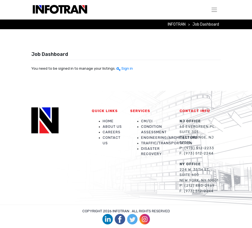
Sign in (127, 68)
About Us (112, 126)
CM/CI (147, 121)
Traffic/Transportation (166, 143)
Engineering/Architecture (169, 137)
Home (108, 121)
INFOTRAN (121, 211)
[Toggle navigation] (214, 9)
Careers (112, 132)
